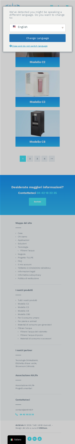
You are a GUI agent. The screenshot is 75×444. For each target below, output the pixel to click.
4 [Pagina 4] (46, 158)
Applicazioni (23, 240)
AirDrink (19, 425)
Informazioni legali (26, 271)
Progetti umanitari (23, 388)
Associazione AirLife (25, 385)
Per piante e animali (27, 321)
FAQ (20, 261)
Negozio (22, 254)
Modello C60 (24, 314)
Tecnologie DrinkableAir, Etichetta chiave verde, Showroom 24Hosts (26, 363)
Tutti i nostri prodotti (27, 300)
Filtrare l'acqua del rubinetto (33, 331)
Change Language (37, 38)
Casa (20, 233)
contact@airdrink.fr (24, 410)
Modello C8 (37, 141)
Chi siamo (22, 236)
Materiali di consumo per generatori (34, 325)
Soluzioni (22, 243)
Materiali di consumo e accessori (35, 338)
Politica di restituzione (28, 278)
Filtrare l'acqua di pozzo (31, 335)
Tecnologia (23, 247)
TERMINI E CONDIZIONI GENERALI (34, 268)
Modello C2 (37, 62)
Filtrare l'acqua (27, 250)
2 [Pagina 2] (31, 158)
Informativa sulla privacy (29, 275)
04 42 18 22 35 (47, 193)
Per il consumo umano (28, 318)
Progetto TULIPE (25, 257)
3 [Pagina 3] (38, 158)
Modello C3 (37, 102)
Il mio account (24, 264)
